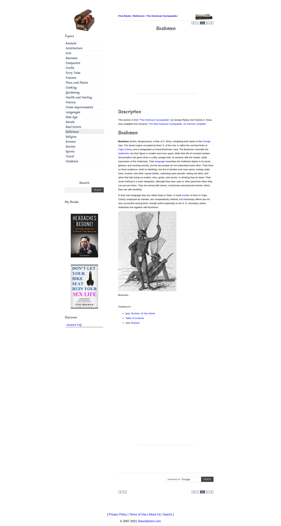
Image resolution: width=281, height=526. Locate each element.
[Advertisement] (165, 68)
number (186, 195)
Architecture (74, 48)
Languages (73, 112)
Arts (68, 53)
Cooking (71, 88)
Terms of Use (137, 514)
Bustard (135, 323)
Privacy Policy (118, 514)
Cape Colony (125, 149)
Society (70, 147)
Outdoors (72, 161)
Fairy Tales (73, 73)
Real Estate (73, 127)
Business (71, 58)
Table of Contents (134, 318)
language (160, 161)
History (71, 102)
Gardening (73, 92)
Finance (71, 78)
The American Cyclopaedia (154, 120)
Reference (72, 132)
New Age (71, 117)
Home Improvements (79, 107)
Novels (70, 122)
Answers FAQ (74, 325)
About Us (155, 514)
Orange (206, 141)
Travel (70, 156)
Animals (71, 43)
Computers (73, 63)
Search (167, 514)
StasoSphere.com (149, 521)
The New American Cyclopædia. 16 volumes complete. (177, 124)
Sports (70, 151)
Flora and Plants (77, 83)
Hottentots (123, 153)
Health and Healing (79, 97)
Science (71, 142)
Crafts (70, 68)
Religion (71, 137)
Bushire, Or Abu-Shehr (143, 313)
